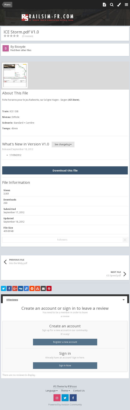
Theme (65, 390)
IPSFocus (72, 386)
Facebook (73, 397)
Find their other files (20, 50)
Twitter (65, 397)
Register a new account (65, 342)
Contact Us (79, 390)
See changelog (63, 144)
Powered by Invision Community (65, 404)
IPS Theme (58, 386)
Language (52, 390)
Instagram (57, 397)
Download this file (65, 170)
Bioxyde (20, 47)
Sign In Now (65, 365)
